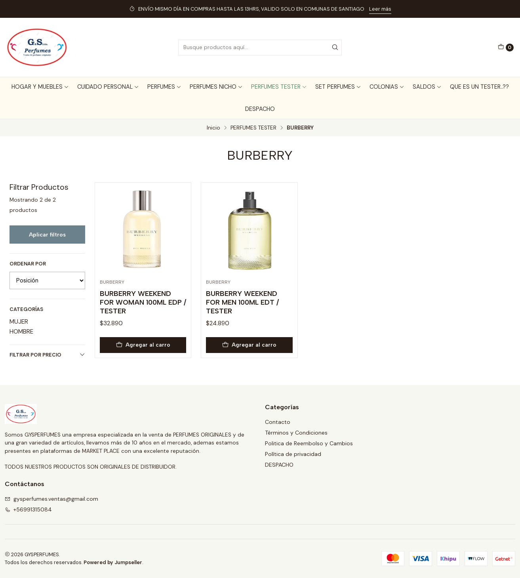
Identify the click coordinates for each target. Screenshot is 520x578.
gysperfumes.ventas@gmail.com (51, 498)
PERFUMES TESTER (279, 86)
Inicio (213, 128)
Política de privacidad (293, 454)
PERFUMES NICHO (216, 86)
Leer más (380, 9)
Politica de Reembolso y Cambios (309, 443)
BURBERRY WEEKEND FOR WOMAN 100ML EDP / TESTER (143, 302)
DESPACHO (260, 109)
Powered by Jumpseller (113, 562)
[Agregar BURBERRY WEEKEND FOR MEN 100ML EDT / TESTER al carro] (249, 345)
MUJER (19, 322)
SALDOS (427, 86)
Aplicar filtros (47, 234)
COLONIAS (387, 86)
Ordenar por (28, 264)
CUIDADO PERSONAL (108, 86)
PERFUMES (164, 86)
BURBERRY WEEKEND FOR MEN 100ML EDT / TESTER (242, 302)
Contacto (277, 421)
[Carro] (505, 47)
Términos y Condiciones (296, 432)
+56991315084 (28, 509)
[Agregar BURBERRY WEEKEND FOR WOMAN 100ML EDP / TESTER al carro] (143, 345)
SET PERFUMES (338, 86)
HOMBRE (21, 332)
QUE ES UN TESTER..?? (479, 86)
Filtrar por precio (47, 354)
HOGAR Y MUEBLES (40, 86)
